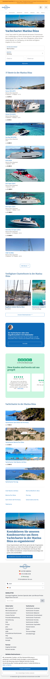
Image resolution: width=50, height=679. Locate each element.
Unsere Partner (10, 615)
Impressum (8, 629)
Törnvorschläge (30, 631)
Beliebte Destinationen (14, 654)
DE (25, 588)
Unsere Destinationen (25, 315)
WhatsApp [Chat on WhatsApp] (25, 576)
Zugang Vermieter (10, 647)
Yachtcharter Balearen (32, 613)
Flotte (27, 629)
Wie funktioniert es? (11, 610)
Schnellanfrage (30, 634)
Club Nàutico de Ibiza (11, 491)
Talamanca (8, 504)
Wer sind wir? (9, 608)
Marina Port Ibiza (10, 495)
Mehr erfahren (7, 665)
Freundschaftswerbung (12, 617)
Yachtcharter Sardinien (33, 608)
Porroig (28, 495)
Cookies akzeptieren (25, 668)
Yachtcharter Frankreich (33, 617)
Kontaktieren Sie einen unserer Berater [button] (19, 556)
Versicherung (9, 620)
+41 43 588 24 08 (25, 574)
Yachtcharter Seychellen (33, 624)
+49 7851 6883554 (25, 571)
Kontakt (25, 343)
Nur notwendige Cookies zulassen (25, 673)
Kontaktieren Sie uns (25, 579)
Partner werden (10, 649)
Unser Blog (8, 638)
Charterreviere (30, 627)
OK (42, 601)
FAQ (6, 622)
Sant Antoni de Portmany (13, 500)
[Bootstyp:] (25, 53)
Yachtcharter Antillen (32, 622)
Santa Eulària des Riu (32, 500)
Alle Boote (25, 266)
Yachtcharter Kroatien (32, 610)
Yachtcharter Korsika (32, 620)
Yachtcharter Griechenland (34, 615)
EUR (25, 584)
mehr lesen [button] (20, 388)
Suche (25, 63)
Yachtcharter (18, 633)
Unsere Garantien (10, 613)
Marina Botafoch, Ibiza (33, 491)
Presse (7, 624)
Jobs (6, 627)
